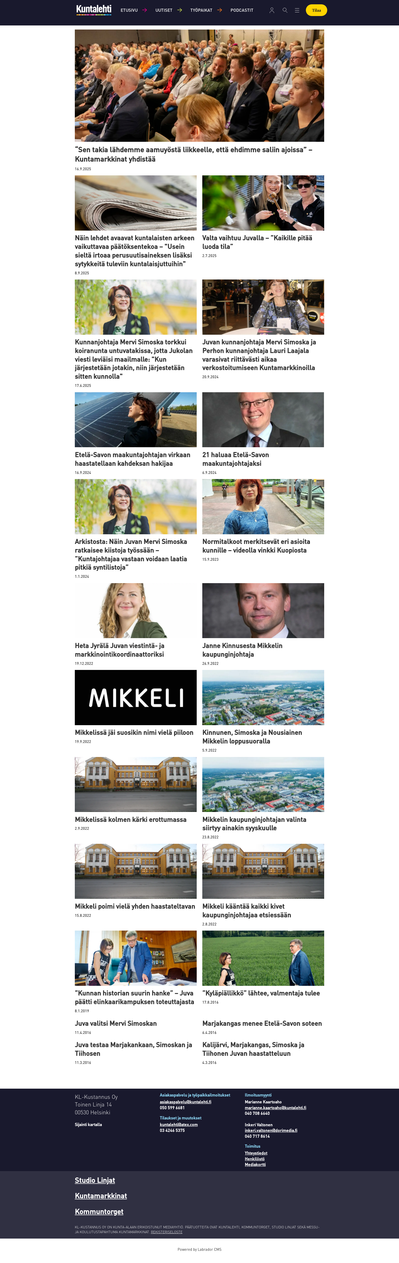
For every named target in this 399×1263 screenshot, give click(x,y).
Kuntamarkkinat (101, 1201)
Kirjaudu (272, 10)
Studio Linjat (95, 1186)
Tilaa (316, 10)
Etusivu (129, 10)
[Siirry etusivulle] (94, 10)
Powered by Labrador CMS (199, 1255)
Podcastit (242, 10)
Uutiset (164, 10)
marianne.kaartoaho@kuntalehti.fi (275, 1113)
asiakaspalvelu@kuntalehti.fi (185, 1108)
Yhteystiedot (256, 1159)
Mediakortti (255, 1170)
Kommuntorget (99, 1217)
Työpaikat (201, 10)
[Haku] (285, 10)
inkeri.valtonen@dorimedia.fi (271, 1136)
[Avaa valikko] (297, 10)
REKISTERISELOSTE (166, 1238)
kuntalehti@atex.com (179, 1130)
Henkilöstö (255, 1165)
